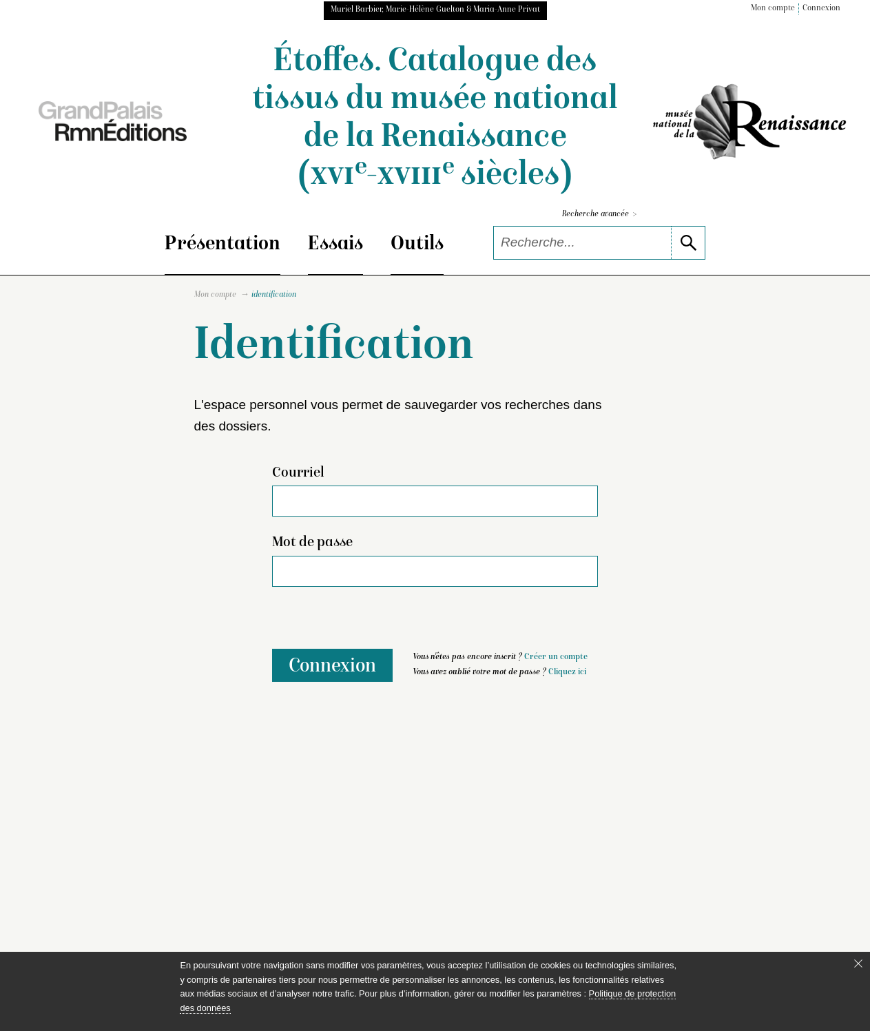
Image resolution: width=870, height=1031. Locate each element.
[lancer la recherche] (688, 243)
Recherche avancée (599, 214)
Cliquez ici (567, 672)
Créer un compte (556, 657)
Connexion (821, 8)
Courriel (298, 473)
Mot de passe (312, 542)
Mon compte (773, 8)
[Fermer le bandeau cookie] (858, 963)
